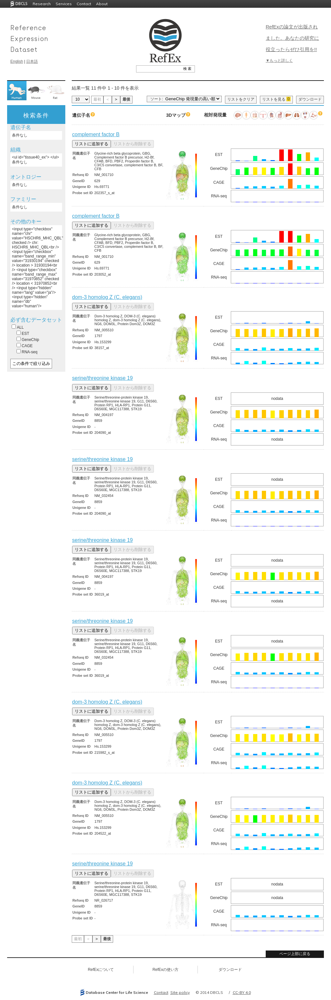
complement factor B (96, 134)
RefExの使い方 (166, 969)
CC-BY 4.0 (242, 992)
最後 (126, 99)
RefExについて (101, 969)
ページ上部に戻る (294, 953)
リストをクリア (240, 99)
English (16, 61)
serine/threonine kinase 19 (102, 378)
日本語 (32, 61)
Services (64, 3)
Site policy (180, 992)
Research (42, 3)
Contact (84, 3)
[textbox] (158, 68)
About (102, 3)
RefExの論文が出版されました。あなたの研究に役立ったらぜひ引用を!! (292, 38)
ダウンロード (310, 99)
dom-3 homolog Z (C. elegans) (107, 297)
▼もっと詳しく (279, 60)
